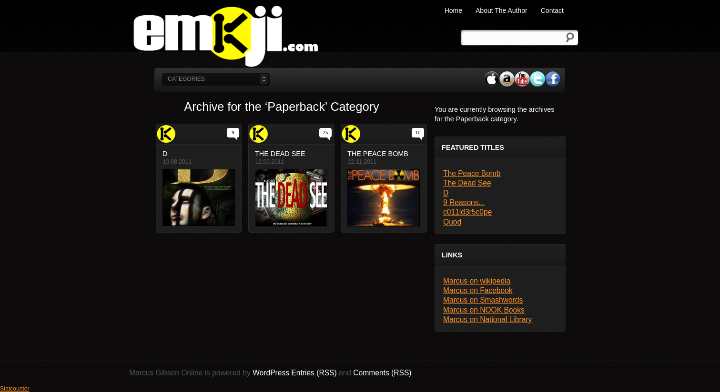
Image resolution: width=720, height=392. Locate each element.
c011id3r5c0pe (467, 212)
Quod (452, 222)
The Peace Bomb (472, 173)
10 (418, 132)
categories (186, 79)
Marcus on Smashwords (483, 300)
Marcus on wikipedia (476, 281)
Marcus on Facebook (478, 290)
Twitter (537, 79)
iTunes (491, 79)
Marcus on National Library (487, 319)
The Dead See (467, 183)
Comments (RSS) (382, 373)
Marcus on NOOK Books (484, 310)
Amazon (507, 79)
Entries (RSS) (313, 373)
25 (325, 132)
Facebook (552, 79)
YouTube (522, 79)
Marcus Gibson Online (225, 35)
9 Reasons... (464, 202)
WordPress (271, 373)
